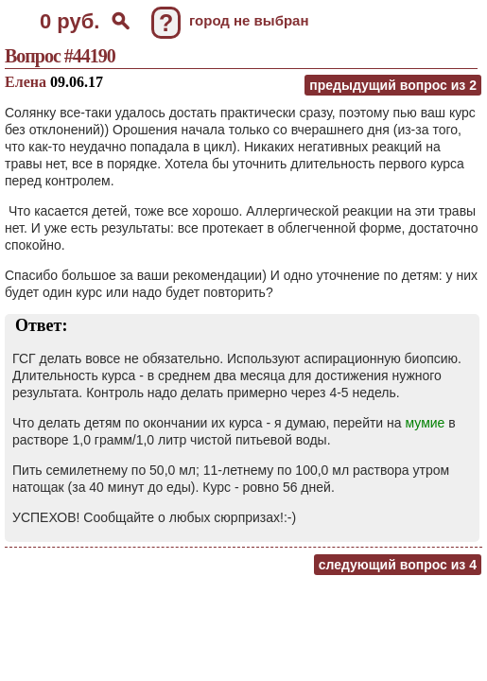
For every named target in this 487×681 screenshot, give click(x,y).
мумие (425, 422)
